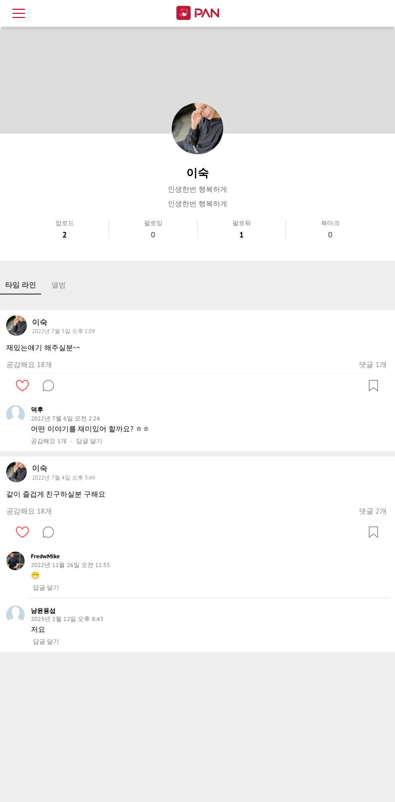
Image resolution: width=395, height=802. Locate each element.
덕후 (37, 409)
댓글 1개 (372, 364)
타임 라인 (20, 284)
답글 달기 (89, 441)
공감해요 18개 (29, 364)
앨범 (58, 284)
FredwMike (45, 556)
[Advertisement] (197, 729)
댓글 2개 (372, 511)
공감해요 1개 (49, 441)
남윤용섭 (43, 610)
